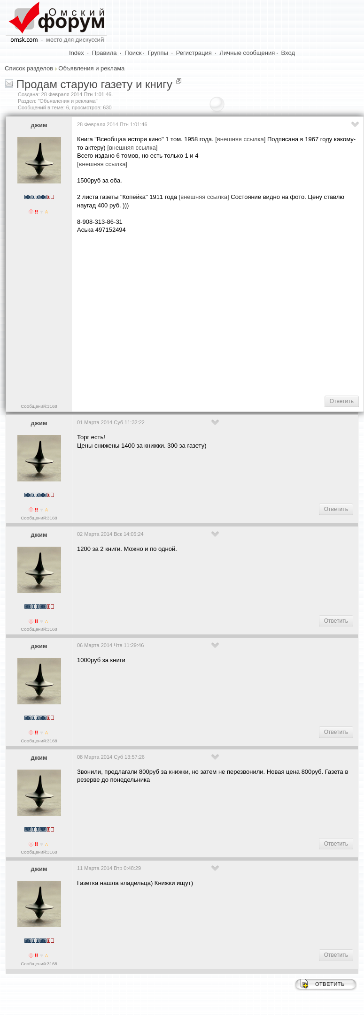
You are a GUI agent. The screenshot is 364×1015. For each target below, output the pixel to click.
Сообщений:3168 (39, 406)
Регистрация (194, 52)
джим (39, 125)
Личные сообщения (247, 52)
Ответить (342, 401)
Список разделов (29, 68)
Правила (104, 52)
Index (76, 52)
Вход (288, 52)
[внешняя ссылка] (240, 139)
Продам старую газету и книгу (94, 84)
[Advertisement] (219, 314)
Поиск (132, 52)
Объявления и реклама (91, 68)
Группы (158, 52)
